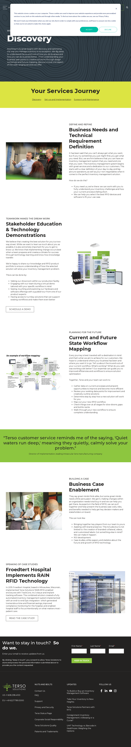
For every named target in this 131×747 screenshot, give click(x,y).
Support (39, 701)
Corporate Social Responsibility (49, 719)
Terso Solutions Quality (45, 725)
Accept (89, 30)
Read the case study (22, 624)
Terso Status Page (43, 713)
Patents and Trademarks (46, 731)
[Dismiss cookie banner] (116, 8)
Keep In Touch (81, 661)
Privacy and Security (44, 707)
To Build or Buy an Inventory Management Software (80, 692)
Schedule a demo (20, 315)
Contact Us (40, 691)
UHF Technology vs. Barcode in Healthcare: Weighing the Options (81, 728)
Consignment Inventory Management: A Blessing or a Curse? (80, 718)
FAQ (37, 695)
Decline (108, 30)
